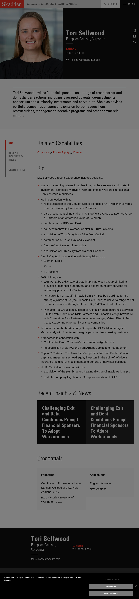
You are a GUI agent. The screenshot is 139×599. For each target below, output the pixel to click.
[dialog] (69, 586)
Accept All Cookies (111, 593)
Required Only (111, 586)
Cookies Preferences (112, 579)
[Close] (136, 586)
